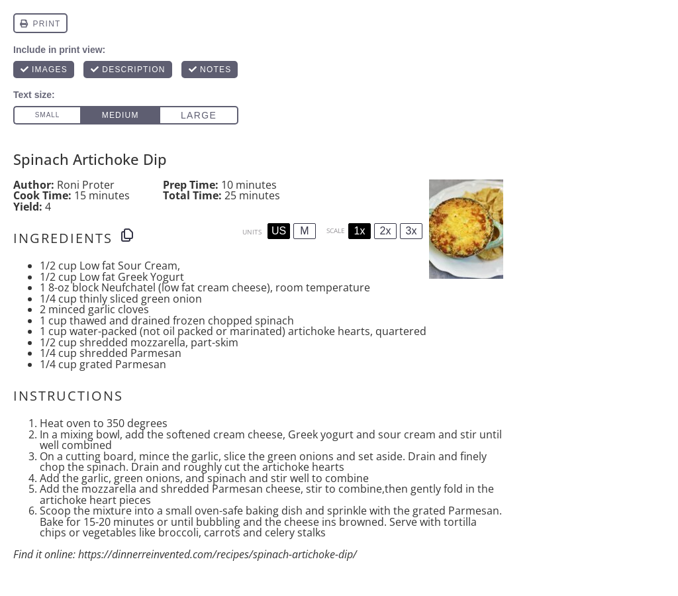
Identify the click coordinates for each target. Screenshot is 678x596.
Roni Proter (86, 184)
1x (359, 230)
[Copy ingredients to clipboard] (127, 235)
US (278, 230)
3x (411, 230)
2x (385, 230)
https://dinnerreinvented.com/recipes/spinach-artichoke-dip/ (217, 554)
